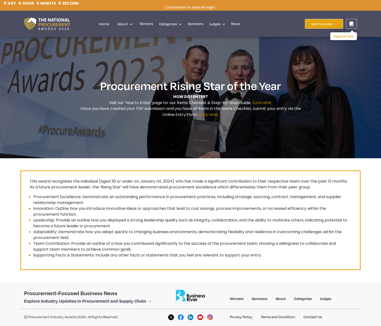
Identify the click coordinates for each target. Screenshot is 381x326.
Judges (217, 24)
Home (104, 24)
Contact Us (312, 317)
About (125, 24)
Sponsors (195, 23)
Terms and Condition (278, 317)
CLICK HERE (262, 102)
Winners (146, 23)
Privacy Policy (241, 317)
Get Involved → (324, 24)
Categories (170, 24)
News (235, 23)
